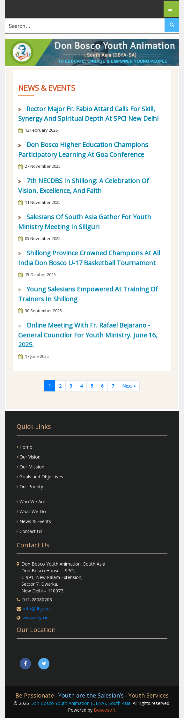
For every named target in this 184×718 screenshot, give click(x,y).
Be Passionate (34, 695)
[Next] (129, 386)
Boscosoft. (105, 710)
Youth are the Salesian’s (91, 695)
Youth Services (149, 695)
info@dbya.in (36, 609)
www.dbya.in (35, 617)
